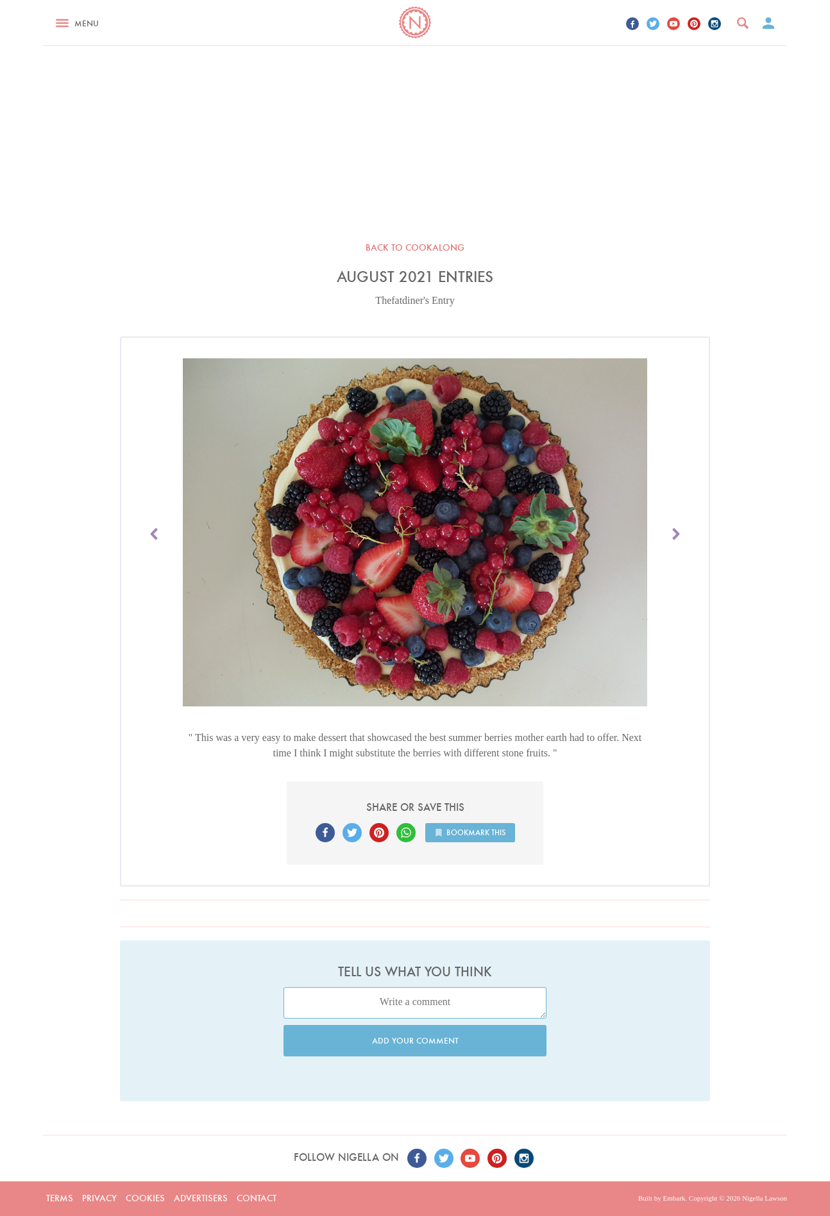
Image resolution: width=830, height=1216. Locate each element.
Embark (674, 1198)
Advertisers (201, 1198)
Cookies (145, 1198)
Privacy (99, 1198)
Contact (256, 1198)
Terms (59, 1198)
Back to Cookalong (415, 247)
